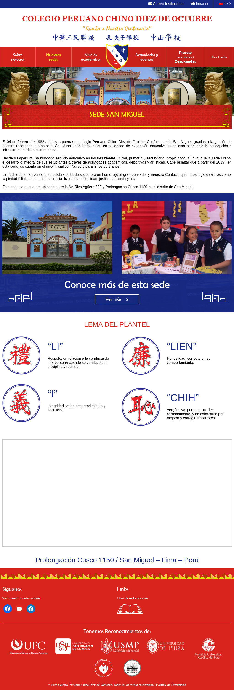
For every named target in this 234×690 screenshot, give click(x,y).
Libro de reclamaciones (132, 598)
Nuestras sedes (53, 57)
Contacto (219, 57)
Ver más (113, 299)
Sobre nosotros (17, 57)
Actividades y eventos (146, 57)
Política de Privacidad (171, 685)
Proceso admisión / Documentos (185, 57)
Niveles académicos (91, 57)
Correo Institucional (166, 4)
